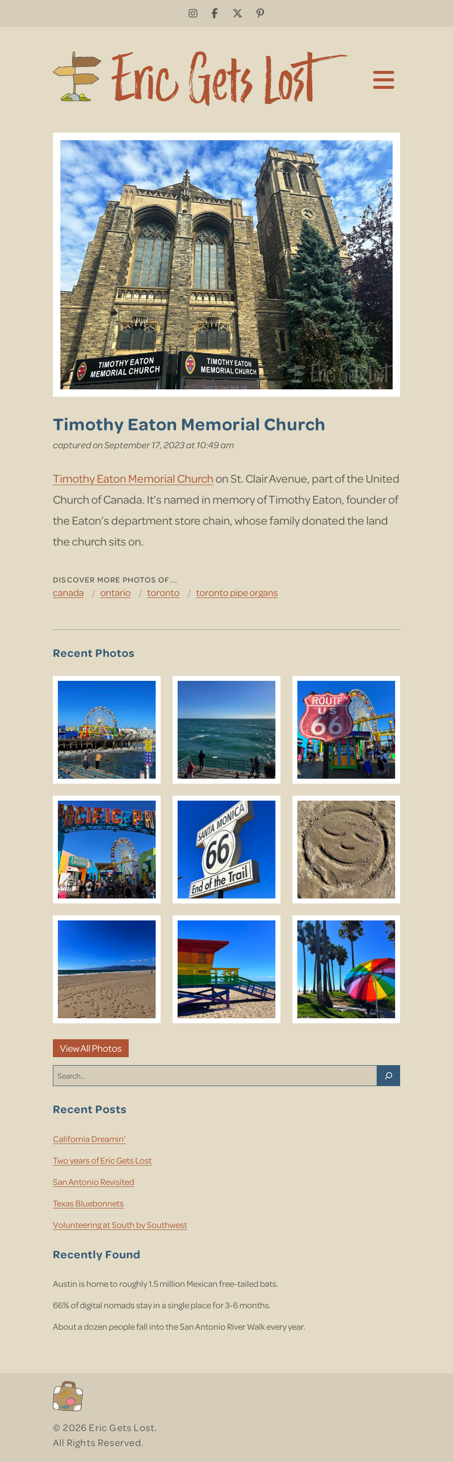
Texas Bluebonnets (88, 1202)
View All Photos (91, 1048)
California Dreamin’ (89, 1138)
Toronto (163, 592)
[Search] (388, 1075)
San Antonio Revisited (93, 1181)
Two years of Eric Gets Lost (102, 1160)
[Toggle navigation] (383, 78)
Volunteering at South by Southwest (120, 1224)
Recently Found (97, 1253)
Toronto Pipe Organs (237, 592)
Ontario (115, 592)
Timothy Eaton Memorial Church (133, 478)
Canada (68, 592)
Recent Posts (90, 1108)
